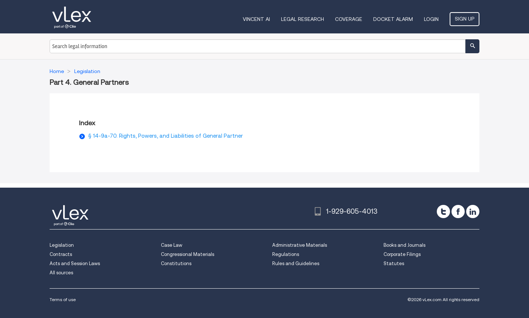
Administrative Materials (299, 245)
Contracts (61, 254)
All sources (61, 272)
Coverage (348, 19)
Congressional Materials (187, 254)
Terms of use (63, 299)
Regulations (285, 254)
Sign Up (464, 19)
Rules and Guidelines (295, 263)
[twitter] (443, 211)
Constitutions (176, 263)
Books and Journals (404, 245)
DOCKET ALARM (393, 19)
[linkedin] (472, 211)
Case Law (171, 245)
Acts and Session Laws (75, 263)
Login (431, 19)
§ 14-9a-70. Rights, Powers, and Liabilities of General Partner (165, 136)
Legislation (62, 245)
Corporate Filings (402, 254)
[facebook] (458, 211)
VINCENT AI (256, 19)
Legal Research (302, 19)
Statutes (394, 263)
